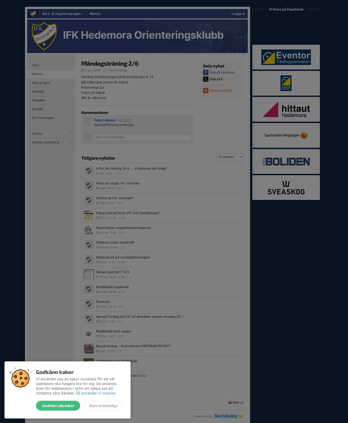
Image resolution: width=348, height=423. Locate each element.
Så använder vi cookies (95, 393)
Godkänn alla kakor (58, 405)
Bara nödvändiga (103, 405)
